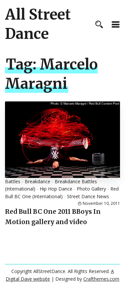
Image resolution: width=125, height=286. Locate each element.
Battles (12, 181)
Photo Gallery (91, 189)
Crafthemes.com (101, 279)
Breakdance (37, 181)
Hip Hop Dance (56, 189)
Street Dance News (88, 196)
